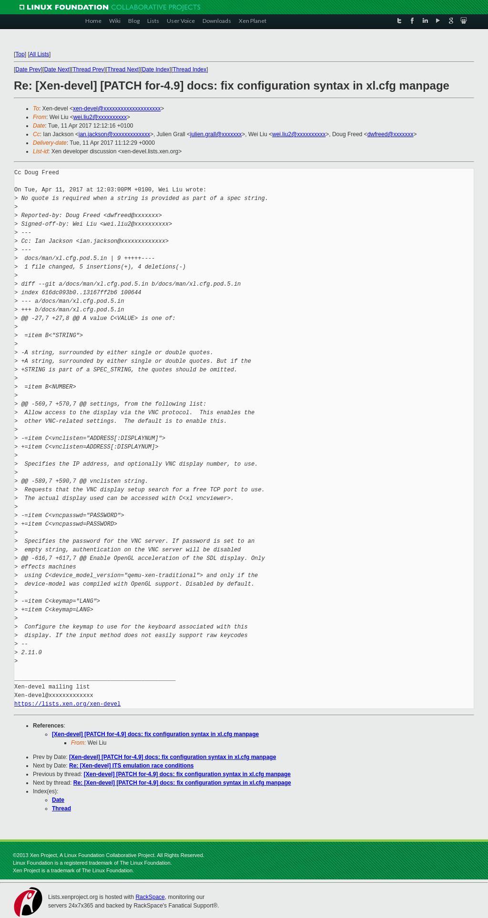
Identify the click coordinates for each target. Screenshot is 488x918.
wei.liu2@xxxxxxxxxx (100, 117)
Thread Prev (88, 69)
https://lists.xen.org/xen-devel (67, 704)
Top (19, 54)
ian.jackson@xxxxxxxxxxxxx (114, 134)
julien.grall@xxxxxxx (216, 134)
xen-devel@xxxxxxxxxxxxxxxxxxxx (117, 108)
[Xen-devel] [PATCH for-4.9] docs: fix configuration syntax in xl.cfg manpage (155, 734)
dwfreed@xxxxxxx (390, 134)
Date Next (56, 69)
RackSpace (149, 897)
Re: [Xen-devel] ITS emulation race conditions (131, 765)
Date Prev (28, 69)
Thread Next (123, 69)
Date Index (156, 69)
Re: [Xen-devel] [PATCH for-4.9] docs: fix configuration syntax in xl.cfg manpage (182, 782)
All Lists (39, 54)
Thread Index (190, 69)
